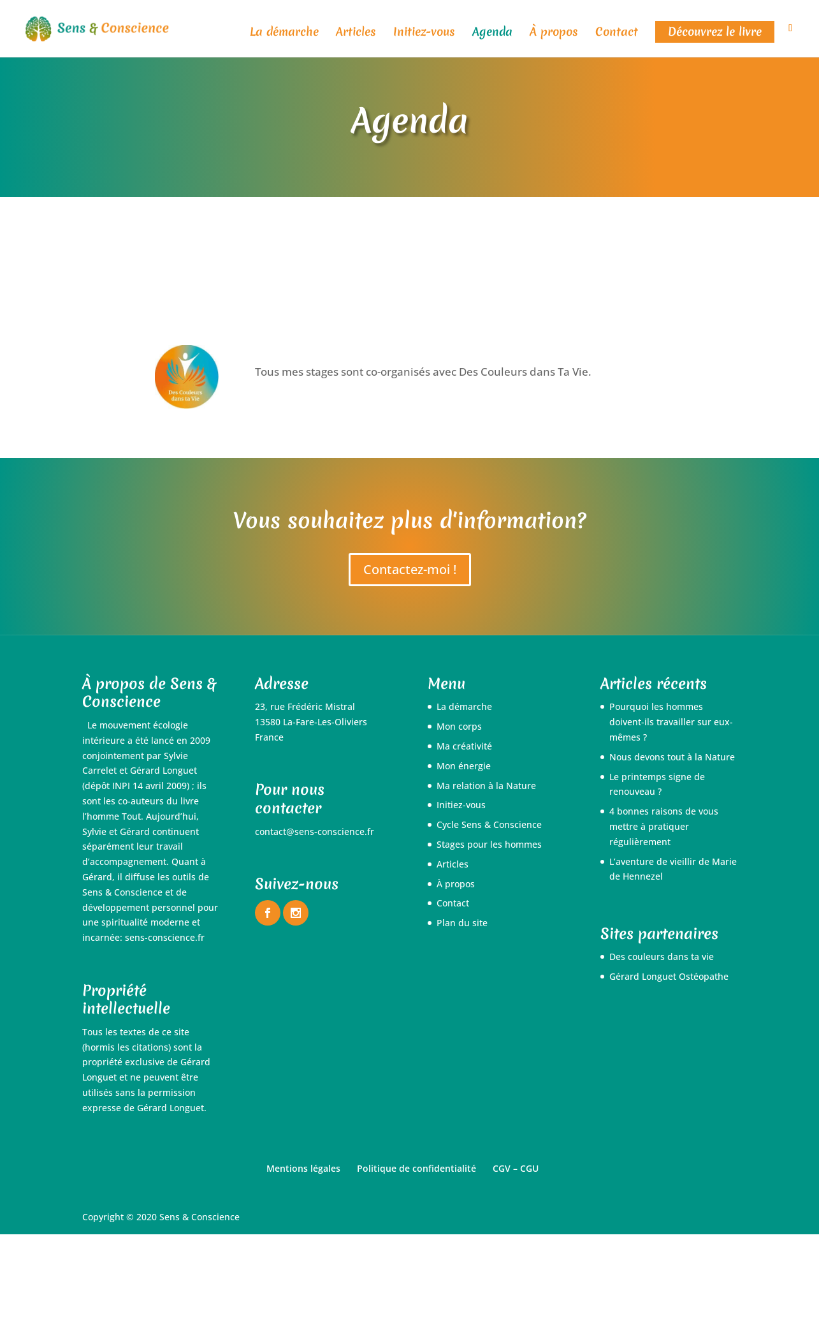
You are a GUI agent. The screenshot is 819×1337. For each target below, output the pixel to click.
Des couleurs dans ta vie (661, 956)
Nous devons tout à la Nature (672, 757)
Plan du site (462, 923)
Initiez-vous (424, 33)
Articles (356, 33)
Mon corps (459, 726)
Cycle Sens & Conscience (489, 824)
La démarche (284, 33)
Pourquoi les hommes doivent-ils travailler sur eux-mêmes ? (671, 721)
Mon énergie (464, 766)
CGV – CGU (516, 1168)
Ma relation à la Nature (486, 785)
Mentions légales (303, 1168)
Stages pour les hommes (489, 844)
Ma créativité (464, 746)
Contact (616, 33)
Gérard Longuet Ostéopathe (668, 976)
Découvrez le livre (715, 32)
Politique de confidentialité (416, 1168)
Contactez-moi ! (409, 569)
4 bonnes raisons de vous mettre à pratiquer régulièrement (663, 826)
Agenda (492, 33)
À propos (554, 33)
